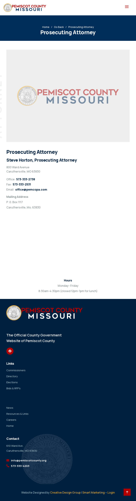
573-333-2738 (25, 179)
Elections (12, 382)
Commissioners (16, 370)
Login (111, 492)
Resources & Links (17, 414)
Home (45, 27)
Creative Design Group (65, 492)
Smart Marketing (93, 492)
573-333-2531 (22, 184)
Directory (12, 376)
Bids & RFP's (13, 388)
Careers (11, 420)
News (9, 408)
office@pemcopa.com (31, 189)
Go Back (59, 27)
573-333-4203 (20, 466)
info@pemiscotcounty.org (28, 460)
